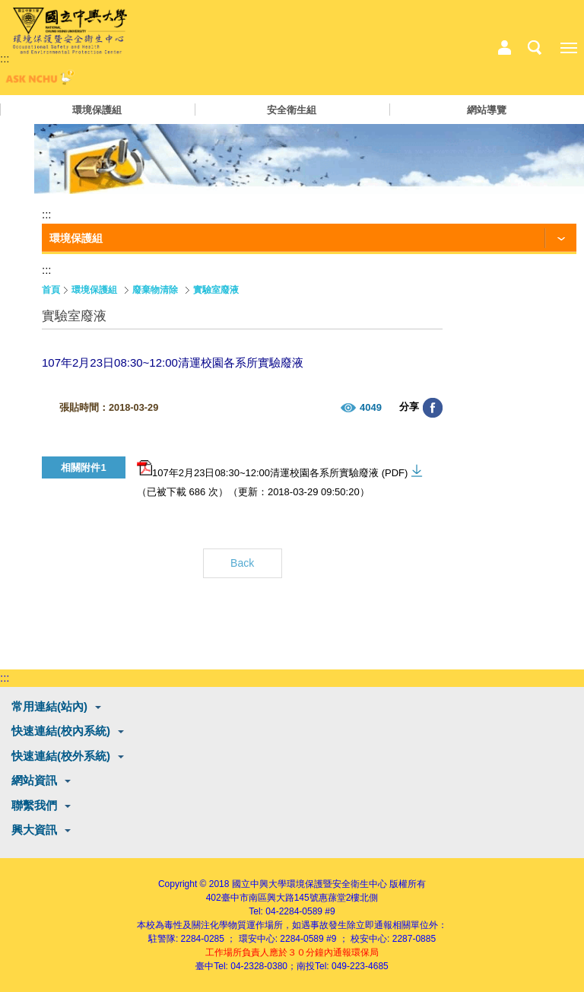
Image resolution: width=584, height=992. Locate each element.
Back (242, 563)
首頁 (51, 290)
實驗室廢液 (216, 290)
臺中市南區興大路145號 (270, 897)
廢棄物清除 (155, 290)
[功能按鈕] (309, 239)
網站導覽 (486, 110)
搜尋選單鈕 (534, 48)
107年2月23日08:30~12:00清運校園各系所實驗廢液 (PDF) (272, 469)
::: (5, 58)
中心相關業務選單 (504, 48)
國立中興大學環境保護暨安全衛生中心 (309, 884)
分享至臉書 (433, 408)
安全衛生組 (291, 110)
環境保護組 (97, 110)
